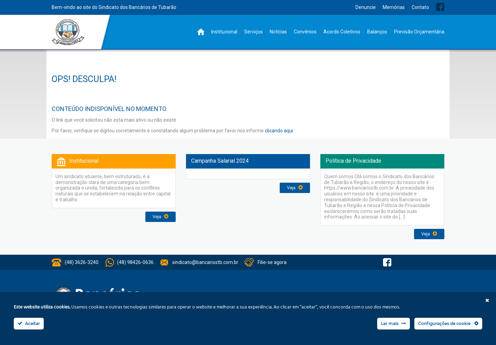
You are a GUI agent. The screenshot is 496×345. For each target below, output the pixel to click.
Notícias (278, 31)
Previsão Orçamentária (419, 31)
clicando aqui (279, 130)
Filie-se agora (272, 262)
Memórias (394, 7)
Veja (160, 216)
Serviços (253, 31)
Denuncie (365, 7)
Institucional (224, 31)
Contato (420, 7)
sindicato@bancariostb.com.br (205, 262)
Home (200, 32)
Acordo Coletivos (341, 31)
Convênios (305, 31)
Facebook (440, 7)
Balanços (377, 31)
